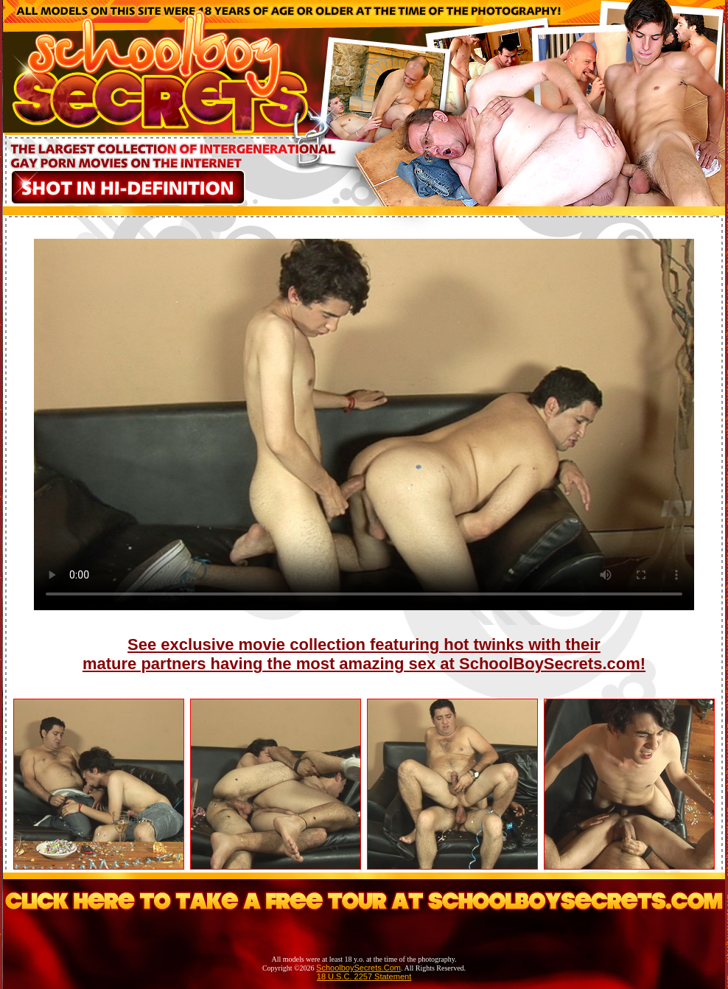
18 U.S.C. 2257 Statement (364, 976)
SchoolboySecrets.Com (358, 967)
